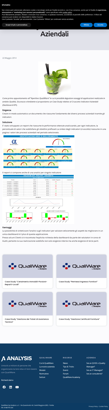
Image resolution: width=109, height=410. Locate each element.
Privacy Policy (93, 406)
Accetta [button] (100, 25)
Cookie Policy (103, 406)
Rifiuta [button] (86, 25)
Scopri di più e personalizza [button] (16, 25)
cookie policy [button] (67, 12)
